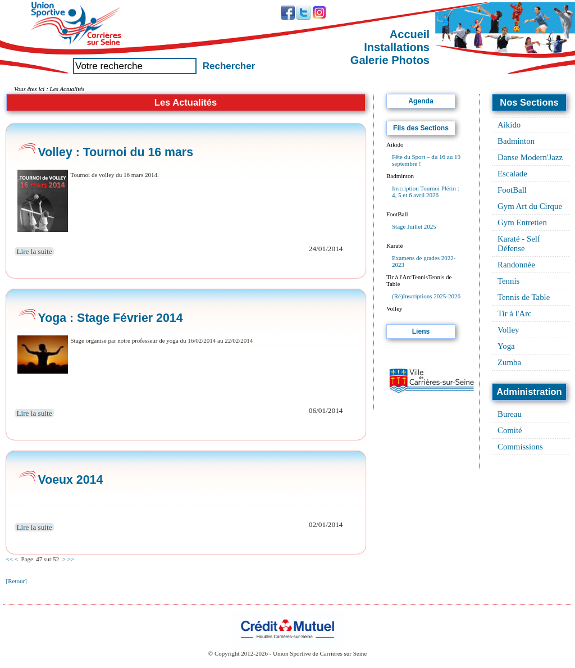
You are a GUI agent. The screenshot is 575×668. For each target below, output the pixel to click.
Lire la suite (34, 251)
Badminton (516, 141)
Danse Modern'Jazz (530, 157)
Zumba (509, 362)
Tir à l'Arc (515, 313)
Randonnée (516, 264)
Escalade (512, 173)
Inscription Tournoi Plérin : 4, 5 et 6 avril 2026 (425, 191)
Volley (508, 329)
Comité (510, 430)
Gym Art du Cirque (530, 206)
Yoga (506, 346)
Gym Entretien (522, 222)
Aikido (509, 124)
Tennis (508, 280)
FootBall (512, 189)
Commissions (520, 446)
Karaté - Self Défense (519, 243)
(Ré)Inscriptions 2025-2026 (426, 296)
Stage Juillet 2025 (414, 226)
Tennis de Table (524, 297)
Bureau (510, 414)
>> (70, 559)
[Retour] (16, 581)
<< (9, 559)
